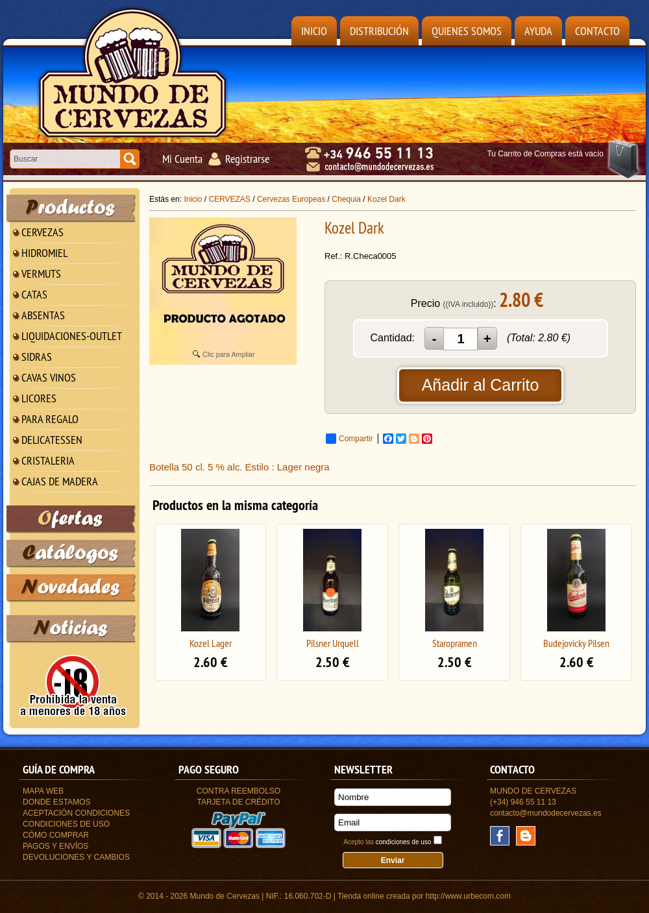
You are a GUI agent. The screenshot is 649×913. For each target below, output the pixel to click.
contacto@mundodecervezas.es (546, 813)
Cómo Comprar (56, 835)
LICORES (38, 398)
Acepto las (387, 842)
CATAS (34, 294)
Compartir (349, 438)
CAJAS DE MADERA (59, 481)
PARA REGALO (50, 418)
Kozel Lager (211, 643)
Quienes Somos (467, 30)
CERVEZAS (42, 232)
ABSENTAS (43, 315)
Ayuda (538, 30)
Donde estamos (56, 802)
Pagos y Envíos (55, 846)
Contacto (597, 30)
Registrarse (247, 158)
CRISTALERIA (48, 460)
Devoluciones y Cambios (76, 857)
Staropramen (454, 643)
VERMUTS (41, 273)
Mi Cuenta (182, 158)
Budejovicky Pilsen (576, 643)
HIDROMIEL (44, 252)
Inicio (314, 30)
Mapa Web (43, 791)
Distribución (379, 30)
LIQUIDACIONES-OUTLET (71, 335)
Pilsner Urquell (332, 643)
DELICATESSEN (51, 439)
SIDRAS (36, 356)
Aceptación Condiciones (76, 813)
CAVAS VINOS (48, 377)
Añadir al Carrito (480, 385)
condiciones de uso (404, 842)
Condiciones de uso (66, 824)
